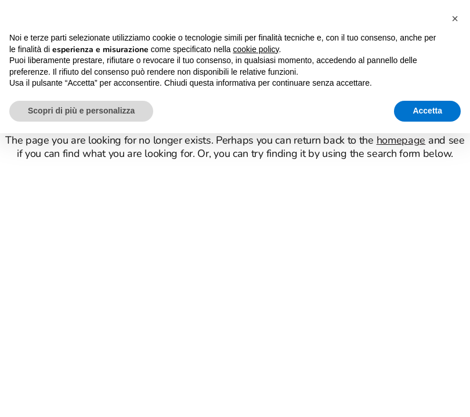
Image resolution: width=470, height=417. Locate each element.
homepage (401, 140)
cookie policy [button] (256, 49)
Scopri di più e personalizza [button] (81, 110)
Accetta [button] (427, 110)
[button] (455, 18)
